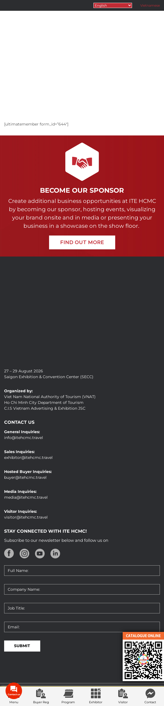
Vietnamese (150, 5)
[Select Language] (112, 5)
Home (70, 97)
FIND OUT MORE (82, 242)
